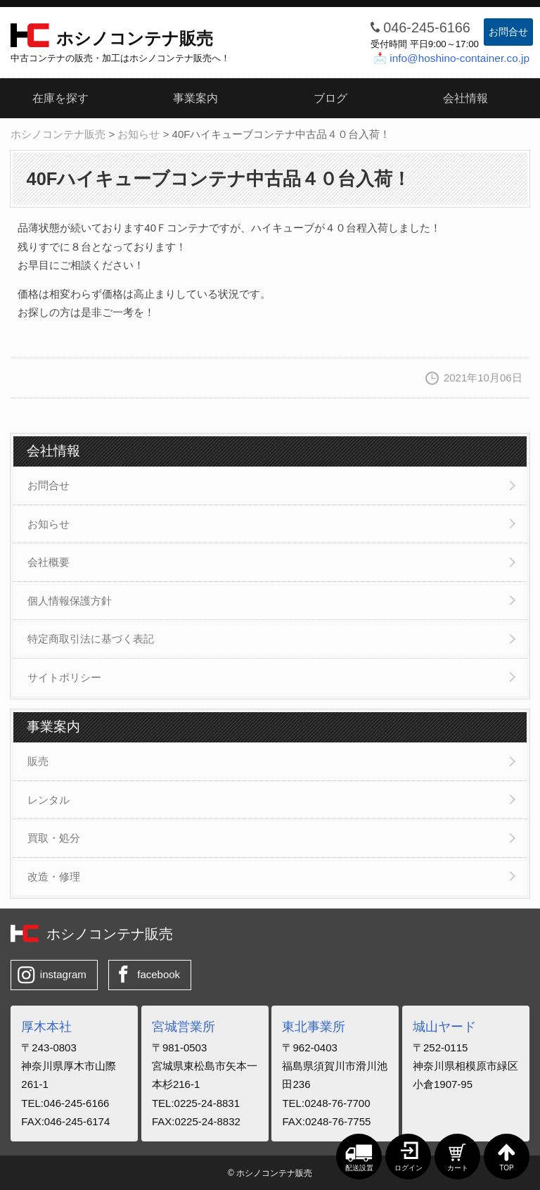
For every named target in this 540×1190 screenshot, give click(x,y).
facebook (158, 974)
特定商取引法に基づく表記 (90, 639)
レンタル (48, 800)
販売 (38, 761)
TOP (506, 1168)
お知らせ (48, 524)
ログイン (408, 1168)
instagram (63, 974)
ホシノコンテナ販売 (134, 38)
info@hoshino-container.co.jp (459, 58)
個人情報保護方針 (69, 601)
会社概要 (48, 562)
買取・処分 (53, 838)
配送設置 (359, 1168)
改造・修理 (53, 876)
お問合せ (508, 31)
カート (457, 1168)
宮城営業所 (183, 1027)
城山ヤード (444, 1027)
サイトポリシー (64, 677)
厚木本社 (46, 1027)
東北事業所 (313, 1027)
